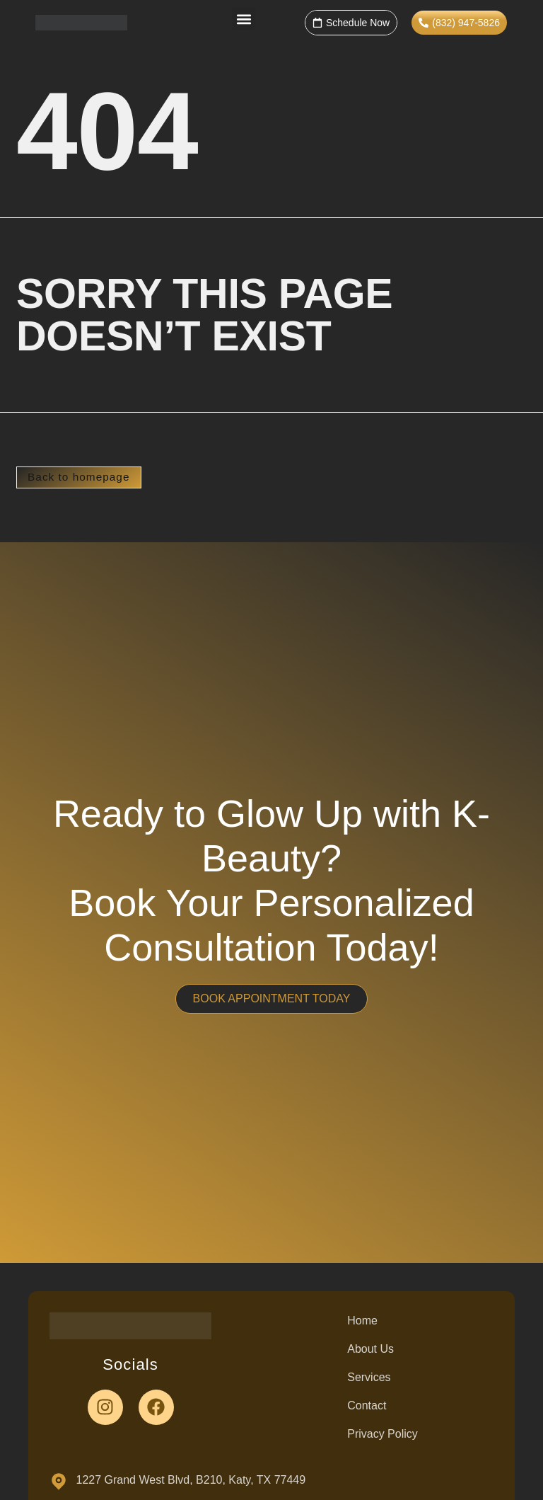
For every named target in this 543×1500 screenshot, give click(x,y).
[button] (243, 18)
